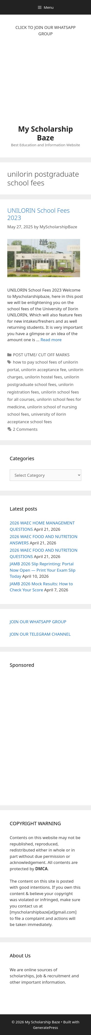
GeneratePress (45, 1027)
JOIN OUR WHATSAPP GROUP (38, 621)
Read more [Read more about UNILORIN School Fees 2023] (51, 339)
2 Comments (25, 429)
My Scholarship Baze (45, 133)
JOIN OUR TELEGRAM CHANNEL (40, 634)
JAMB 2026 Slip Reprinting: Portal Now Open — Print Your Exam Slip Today (42, 570)
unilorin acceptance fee (43, 369)
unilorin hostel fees (43, 377)
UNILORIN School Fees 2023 (38, 214)
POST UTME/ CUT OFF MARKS (41, 354)
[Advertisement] (45, 83)
